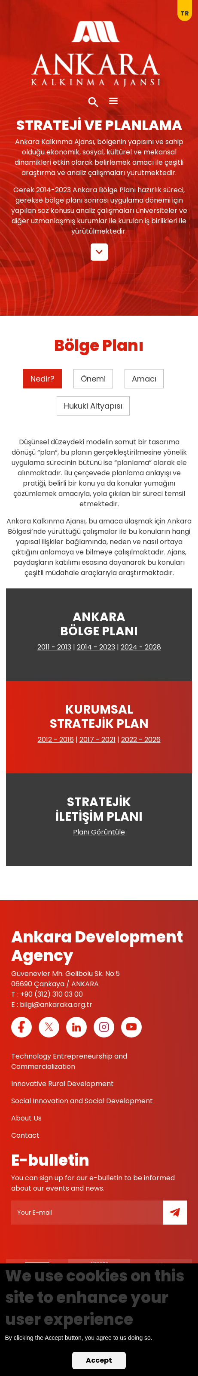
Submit (181, 1217)
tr (184, 13)
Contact (25, 1135)
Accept (99, 1360)
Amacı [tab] (144, 378)
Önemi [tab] (93, 378)
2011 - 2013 (54, 647)
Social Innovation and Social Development (82, 1101)
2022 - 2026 (141, 740)
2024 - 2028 (141, 647)
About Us (26, 1118)
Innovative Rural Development (62, 1084)
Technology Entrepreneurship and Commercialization (69, 1061)
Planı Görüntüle (99, 832)
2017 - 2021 (97, 740)
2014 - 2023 (96, 647)
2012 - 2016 (56, 740)
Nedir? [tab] (42, 378)
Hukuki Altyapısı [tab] (93, 405)
